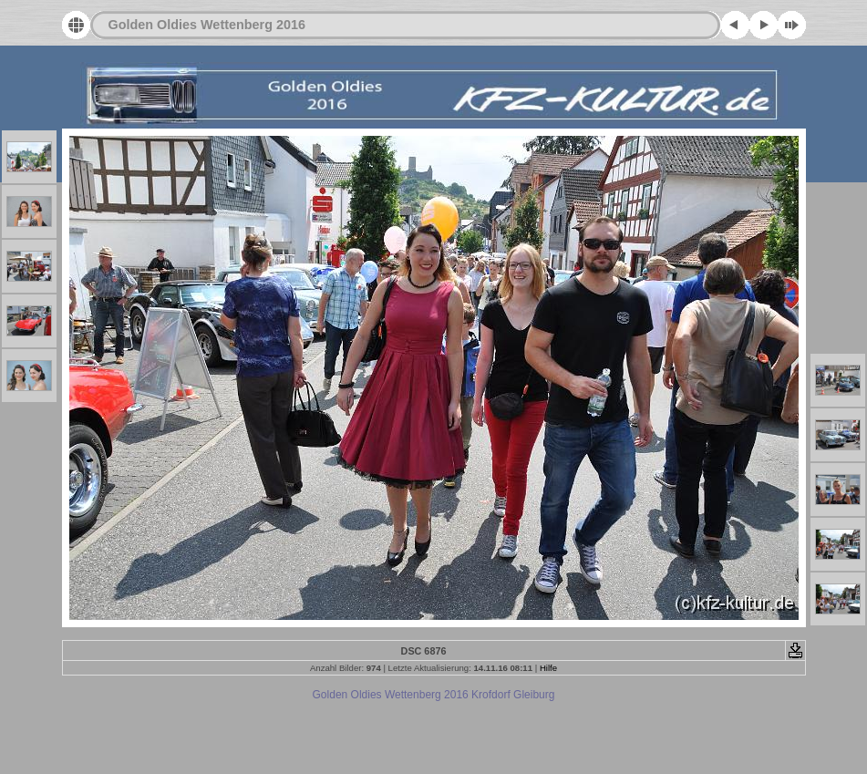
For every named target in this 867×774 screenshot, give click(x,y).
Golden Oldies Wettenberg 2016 (206, 24)
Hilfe (548, 668)
